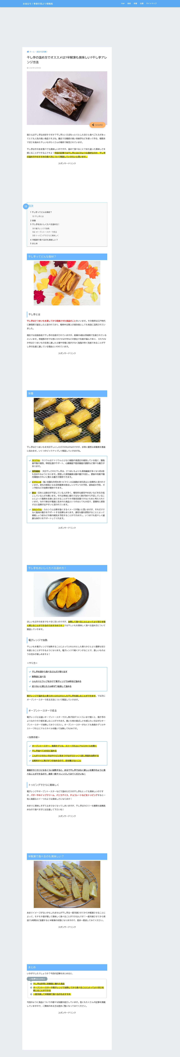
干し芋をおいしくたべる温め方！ (45, 224)
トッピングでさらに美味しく (45, 236)
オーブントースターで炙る (44, 232)
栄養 (135, 3)
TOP (123, 3)
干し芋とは (38, 216)
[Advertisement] (67, 27)
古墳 (141, 3)
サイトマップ (151, 3)
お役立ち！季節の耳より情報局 (42, 3)
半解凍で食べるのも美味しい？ (44, 240)
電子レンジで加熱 (41, 229)
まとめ (34, 244)
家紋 (129, 3)
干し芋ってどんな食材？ (41, 212)
